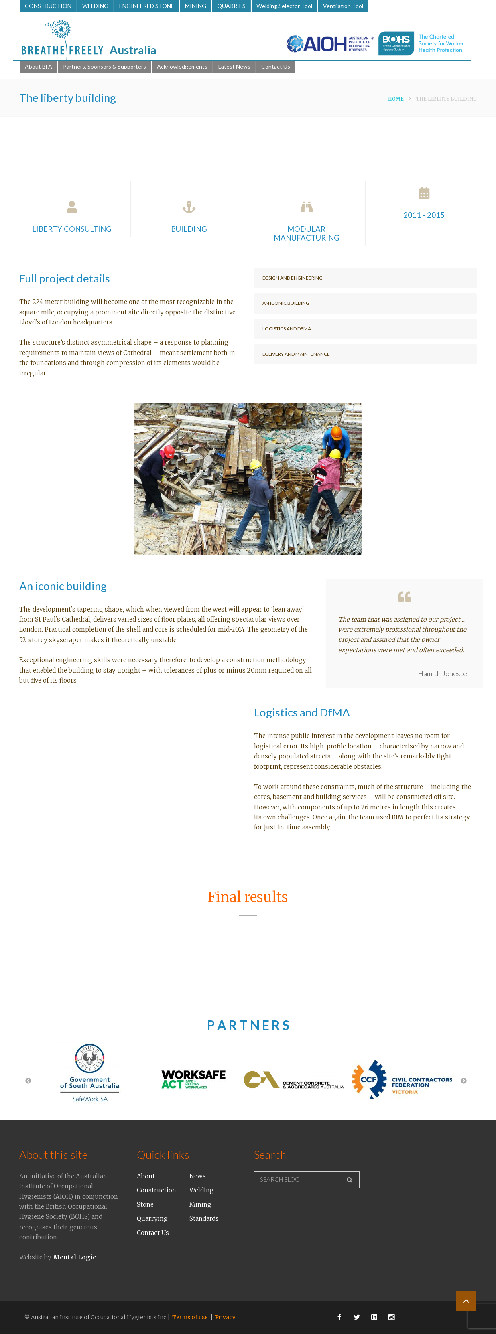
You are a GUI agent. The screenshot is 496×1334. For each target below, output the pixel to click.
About (146, 1176)
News (197, 1176)
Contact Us (275, 66)
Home (396, 99)
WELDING (95, 5)
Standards (204, 1218)
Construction (156, 1190)
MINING (195, 5)
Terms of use (190, 1317)
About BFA (38, 66)
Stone (145, 1204)
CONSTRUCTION (48, 5)
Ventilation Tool (343, 5)
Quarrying (152, 1218)
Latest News (234, 66)
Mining (200, 1204)
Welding (201, 1190)
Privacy (225, 1317)
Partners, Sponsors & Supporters (104, 66)
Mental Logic (74, 1257)
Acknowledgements (182, 66)
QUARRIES (231, 5)
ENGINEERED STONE (146, 5)
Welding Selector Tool (284, 5)
